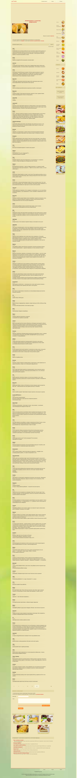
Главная (44, 770)
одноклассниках (37, 40)
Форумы (53, 1)
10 (27, 686)
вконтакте (32, 40)
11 (32, 686)
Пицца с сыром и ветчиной (60, 139)
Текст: (14, 698)
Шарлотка (33, 22)
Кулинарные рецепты (44, 1)
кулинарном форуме (39, 694)
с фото (51, 44)
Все (51, 686)
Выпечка (37, 738)
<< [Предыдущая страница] (18, 686)
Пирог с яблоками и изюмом (22, 730)
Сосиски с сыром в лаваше (60, 149)
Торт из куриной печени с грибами (60, 170)
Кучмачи (60, 160)
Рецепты (53, 770)
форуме (22, 40)
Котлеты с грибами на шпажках (60, 109)
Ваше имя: (14, 696)
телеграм (42, 40)
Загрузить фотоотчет (45, 706)
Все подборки (59, 87)
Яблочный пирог (19, 720)
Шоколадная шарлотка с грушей (47, 720)
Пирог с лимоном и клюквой (18, 741)
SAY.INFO (14, 1)
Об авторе (61, 1)
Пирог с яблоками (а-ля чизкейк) (43, 730)
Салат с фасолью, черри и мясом (60, 129)
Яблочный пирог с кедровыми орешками (33, 720)
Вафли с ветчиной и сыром (60, 119)
